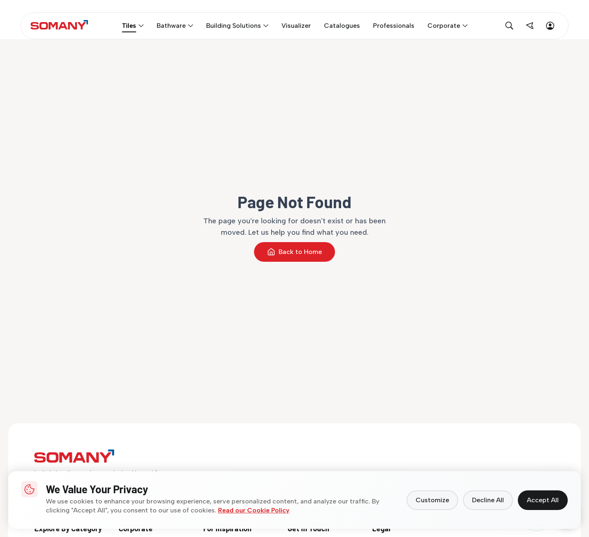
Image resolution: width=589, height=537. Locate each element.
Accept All (543, 500)
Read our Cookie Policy (254, 510)
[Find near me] (530, 26)
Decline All (488, 500)
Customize (432, 500)
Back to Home (294, 252)
